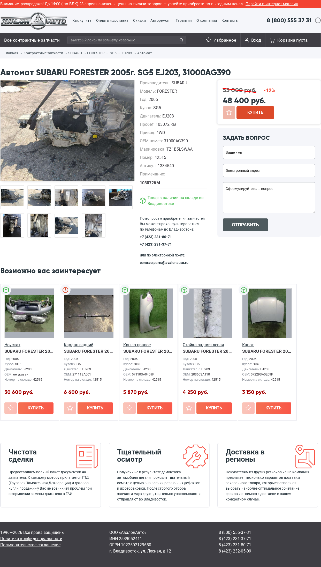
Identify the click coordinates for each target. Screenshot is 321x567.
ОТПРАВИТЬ (245, 224)
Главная (11, 53)
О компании (206, 20)
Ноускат (12, 344)
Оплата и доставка (112, 20)
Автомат (144, 53)
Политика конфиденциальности (31, 538)
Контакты (230, 20)
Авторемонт (160, 20)
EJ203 (127, 53)
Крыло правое (137, 344)
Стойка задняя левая (203, 344)
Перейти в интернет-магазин (272, 4)
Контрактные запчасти (43, 53)
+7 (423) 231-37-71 (156, 244)
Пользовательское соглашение (30, 544)
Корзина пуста (292, 40)
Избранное (224, 40)
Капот (248, 344)
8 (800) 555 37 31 (289, 20)
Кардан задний (78, 344)
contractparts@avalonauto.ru (164, 263)
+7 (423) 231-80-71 (156, 237)
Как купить (81, 20)
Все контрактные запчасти (32, 40)
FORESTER (96, 53)
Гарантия (184, 20)
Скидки (139, 20)
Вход (256, 40)
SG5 (113, 53)
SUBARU (75, 53)
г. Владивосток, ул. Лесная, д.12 (140, 551)
